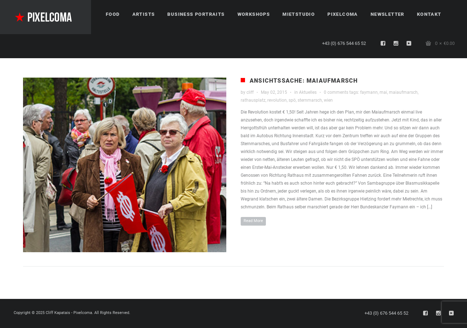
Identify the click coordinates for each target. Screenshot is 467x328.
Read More (253, 220)
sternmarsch (310, 100)
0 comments (336, 92)
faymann (369, 92)
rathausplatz (253, 100)
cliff (250, 92)
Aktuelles (308, 92)
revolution (277, 100)
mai (383, 92)
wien (328, 100)
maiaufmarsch (403, 92)
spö (292, 100)
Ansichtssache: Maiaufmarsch (304, 80)
